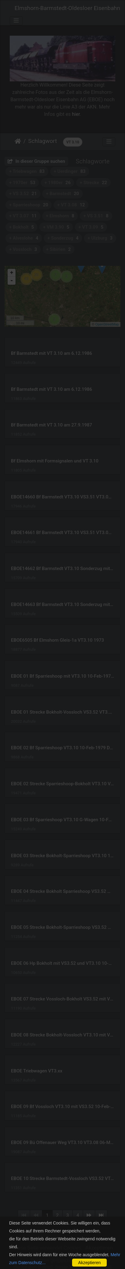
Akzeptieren (89, 1262)
